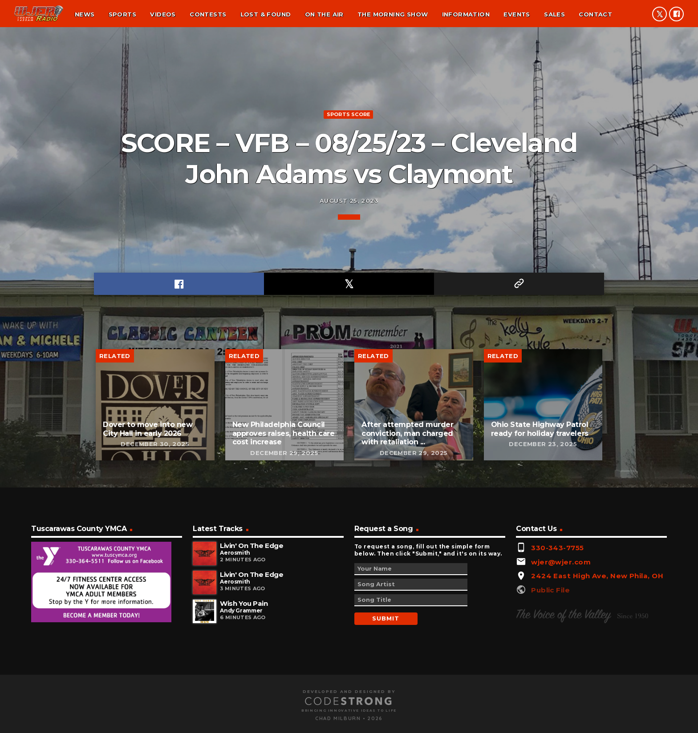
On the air (324, 14)
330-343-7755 (557, 663)
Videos (162, 14)
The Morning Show (392, 14)
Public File (550, 705)
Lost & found (265, 14)
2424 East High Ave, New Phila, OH (597, 691)
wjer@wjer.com (561, 677)
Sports (122, 14)
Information (466, 14)
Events (516, 14)
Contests (208, 14)
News (85, 14)
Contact (595, 14)
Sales (554, 14)
